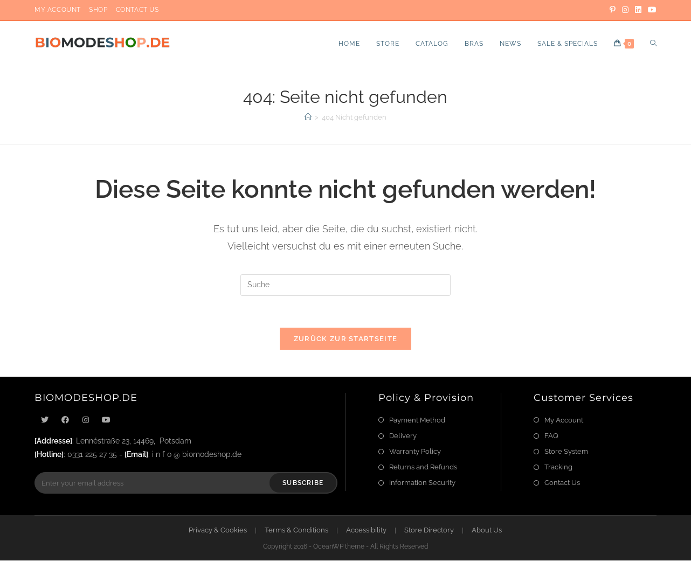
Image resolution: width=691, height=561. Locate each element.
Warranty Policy (415, 452)
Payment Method (417, 421)
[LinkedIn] (638, 10)
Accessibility (366, 531)
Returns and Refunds (423, 467)
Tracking (558, 467)
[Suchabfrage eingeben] (345, 285)
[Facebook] (65, 420)
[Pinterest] (612, 10)
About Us (487, 531)
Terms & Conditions (296, 531)
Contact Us (137, 9)
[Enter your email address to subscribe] (185, 483)
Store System (566, 452)
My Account (57, 9)
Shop (98, 9)
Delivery (403, 436)
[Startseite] (308, 117)
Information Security (422, 483)
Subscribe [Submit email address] (302, 483)
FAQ (551, 436)
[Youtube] (106, 420)
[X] (45, 420)
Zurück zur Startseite (345, 339)
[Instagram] (625, 10)
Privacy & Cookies (218, 531)
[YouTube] (651, 10)
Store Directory (429, 531)
